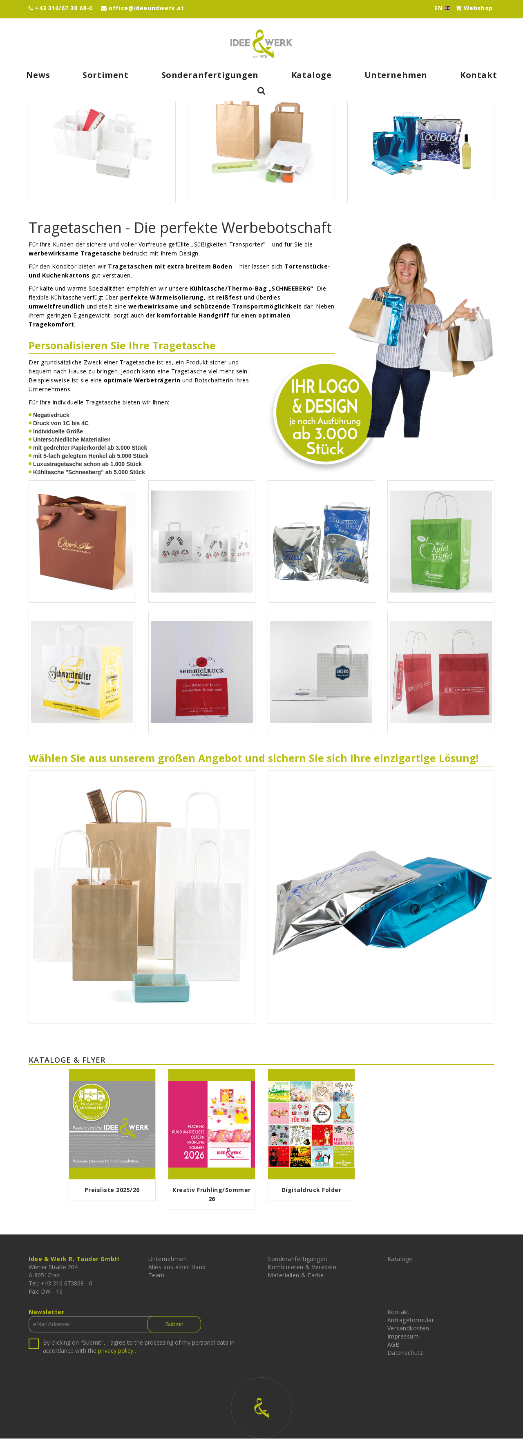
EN (444, 8)
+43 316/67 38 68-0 (61, 8)
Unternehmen (396, 74)
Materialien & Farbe (296, 1279)
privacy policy (115, 1355)
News (38, 74)
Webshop (474, 8)
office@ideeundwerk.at (142, 8)
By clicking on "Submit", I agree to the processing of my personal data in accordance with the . (139, 1351)
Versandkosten (408, 1332)
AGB (393, 1349)
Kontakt (478, 74)
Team (156, 1279)
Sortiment (105, 74)
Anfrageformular (410, 1324)
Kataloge (311, 74)
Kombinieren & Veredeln (302, 1271)
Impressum (403, 1341)
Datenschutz (405, 1357)
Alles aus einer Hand (177, 1271)
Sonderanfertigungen (210, 74)
